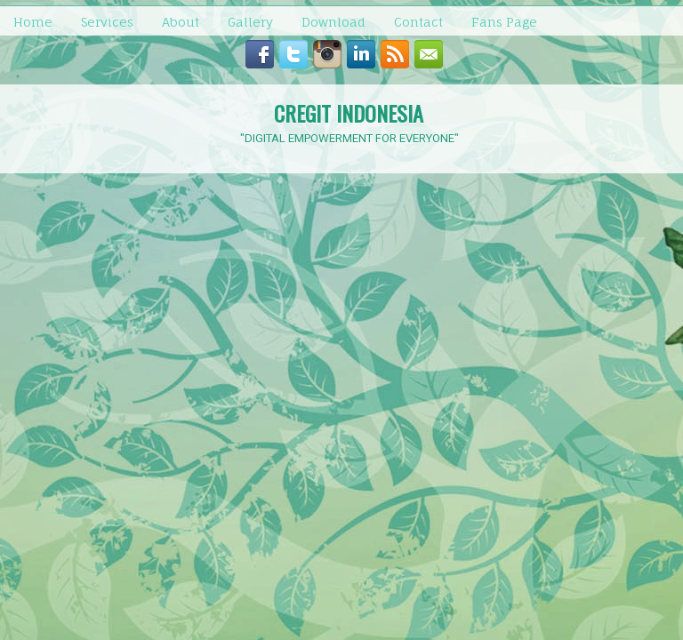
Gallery (250, 21)
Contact (418, 21)
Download (333, 21)
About (180, 21)
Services (107, 21)
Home (32, 21)
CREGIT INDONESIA (348, 113)
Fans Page (504, 21)
